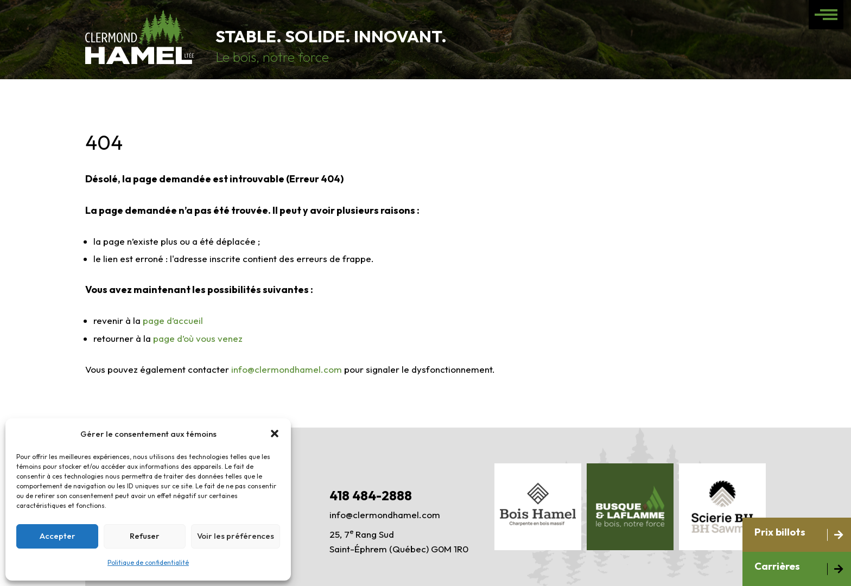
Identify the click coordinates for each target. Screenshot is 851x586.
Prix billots (779, 531)
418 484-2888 (370, 495)
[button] (274, 433)
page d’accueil (173, 320)
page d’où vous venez (198, 338)
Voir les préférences (235, 536)
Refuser (145, 536)
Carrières (777, 565)
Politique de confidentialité (148, 562)
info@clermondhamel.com (286, 369)
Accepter (57, 536)
